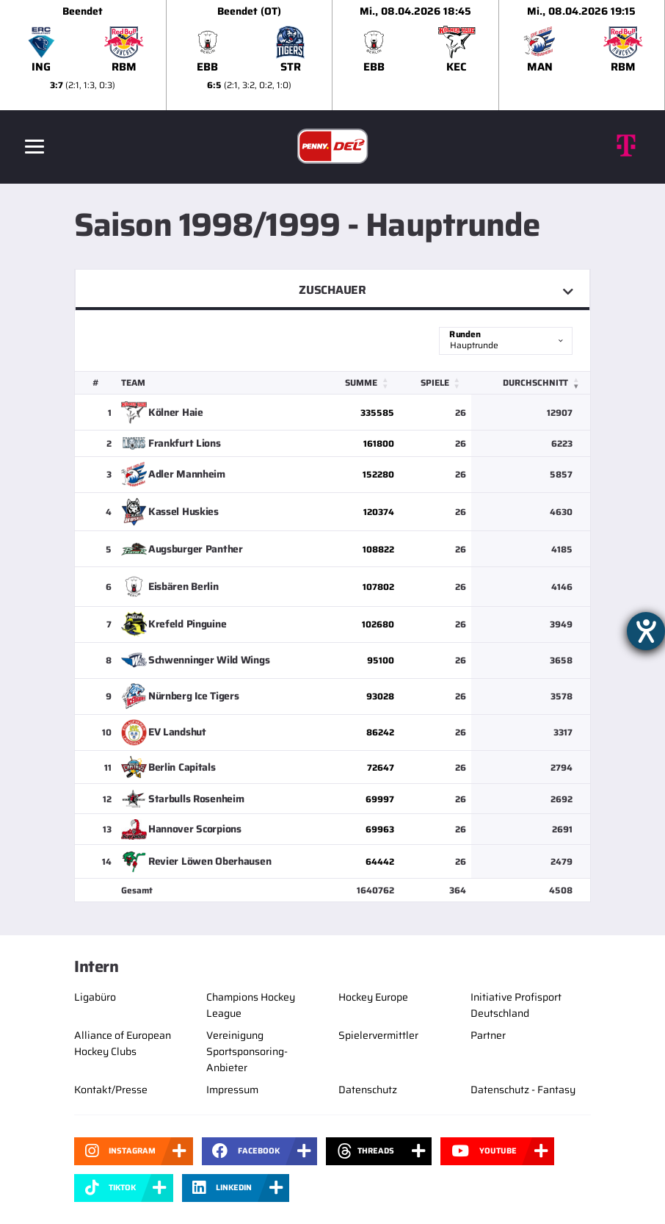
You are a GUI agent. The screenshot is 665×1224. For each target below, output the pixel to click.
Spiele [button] (434, 382)
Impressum (232, 1089)
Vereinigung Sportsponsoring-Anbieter (247, 1051)
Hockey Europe (373, 997)
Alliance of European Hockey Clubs (122, 1043)
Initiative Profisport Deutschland (516, 1005)
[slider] (332, 55)
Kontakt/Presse (111, 1089)
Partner (488, 1035)
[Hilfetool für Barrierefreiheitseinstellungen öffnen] (646, 631)
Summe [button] (360, 382)
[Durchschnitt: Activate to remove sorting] (530, 383)
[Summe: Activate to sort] (360, 383)
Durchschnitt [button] (535, 382)
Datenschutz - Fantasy (522, 1089)
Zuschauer (332, 290)
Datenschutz (367, 1089)
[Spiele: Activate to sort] (434, 383)
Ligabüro (95, 997)
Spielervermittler (378, 1035)
